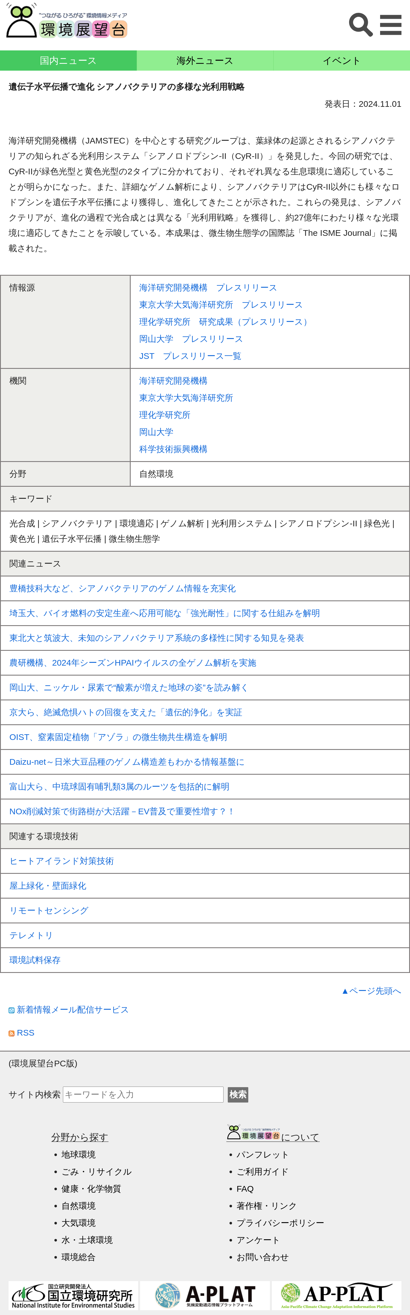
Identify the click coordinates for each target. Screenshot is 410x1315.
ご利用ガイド (263, 1171)
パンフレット (263, 1154)
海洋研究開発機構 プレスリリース (208, 287)
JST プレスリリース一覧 (190, 356)
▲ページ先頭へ (371, 990)
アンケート (258, 1240)
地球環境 (79, 1154)
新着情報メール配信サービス (69, 1009)
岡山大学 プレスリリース (191, 338)
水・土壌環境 (87, 1240)
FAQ (245, 1188)
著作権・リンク (267, 1205)
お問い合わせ (263, 1257)
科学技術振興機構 (173, 449)
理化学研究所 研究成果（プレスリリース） (225, 321)
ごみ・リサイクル (97, 1171)
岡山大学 (156, 432)
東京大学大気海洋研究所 (186, 397)
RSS (21, 1032)
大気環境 (79, 1223)
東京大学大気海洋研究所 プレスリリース (221, 304)
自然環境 (79, 1205)
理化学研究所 (164, 415)
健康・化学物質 (91, 1188)
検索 (238, 1094)
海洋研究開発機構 (173, 380)
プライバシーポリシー (280, 1223)
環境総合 (79, 1257)
